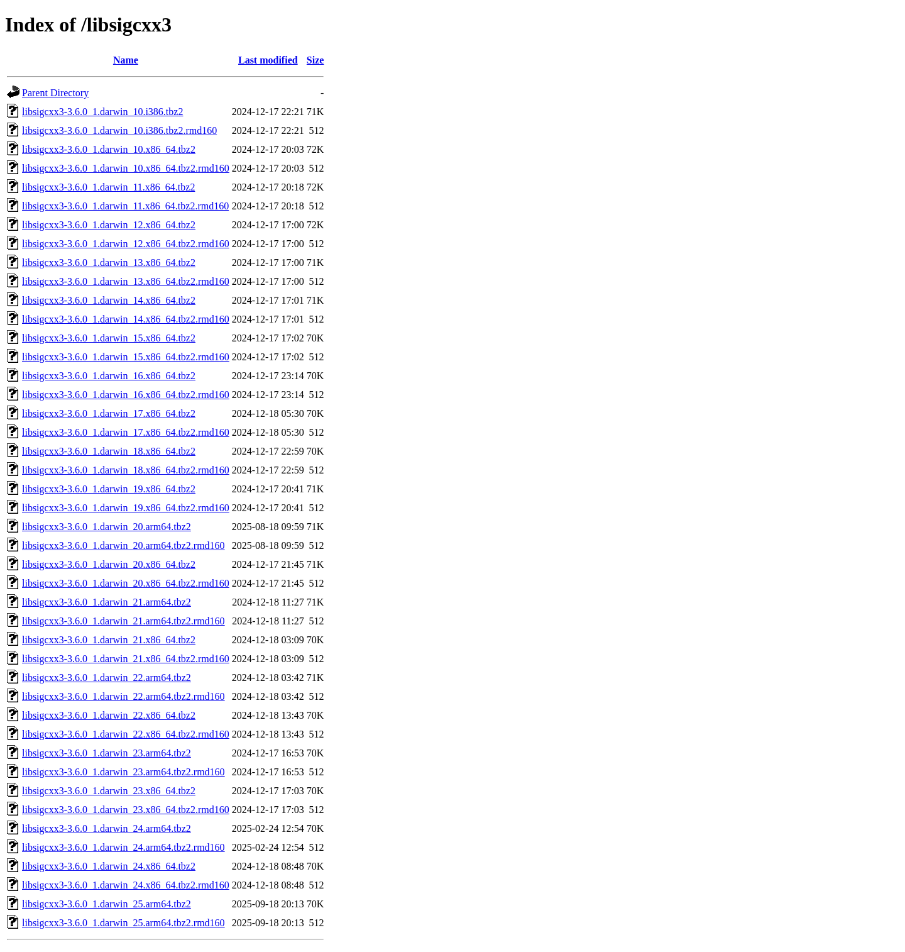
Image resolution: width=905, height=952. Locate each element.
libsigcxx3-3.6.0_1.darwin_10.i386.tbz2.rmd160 (119, 130)
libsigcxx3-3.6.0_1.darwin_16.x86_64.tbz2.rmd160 (125, 394)
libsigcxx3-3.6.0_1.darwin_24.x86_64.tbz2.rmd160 (125, 885)
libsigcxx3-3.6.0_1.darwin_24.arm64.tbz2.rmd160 (123, 847)
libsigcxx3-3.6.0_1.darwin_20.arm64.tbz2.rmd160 (123, 545)
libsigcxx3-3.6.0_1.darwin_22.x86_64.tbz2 (108, 715)
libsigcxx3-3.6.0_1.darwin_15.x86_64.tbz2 (108, 338)
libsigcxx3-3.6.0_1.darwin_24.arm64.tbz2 (106, 828)
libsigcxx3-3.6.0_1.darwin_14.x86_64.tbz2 (108, 300)
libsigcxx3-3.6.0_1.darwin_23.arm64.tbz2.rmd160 (123, 772)
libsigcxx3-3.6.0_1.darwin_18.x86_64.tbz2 (108, 451)
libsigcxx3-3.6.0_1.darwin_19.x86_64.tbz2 (108, 489)
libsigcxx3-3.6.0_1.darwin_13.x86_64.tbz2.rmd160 (125, 281)
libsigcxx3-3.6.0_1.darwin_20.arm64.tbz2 (106, 526)
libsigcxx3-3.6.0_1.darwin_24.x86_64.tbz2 (108, 866)
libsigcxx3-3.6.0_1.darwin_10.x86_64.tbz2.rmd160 (125, 168)
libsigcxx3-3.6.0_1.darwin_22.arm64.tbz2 (106, 677)
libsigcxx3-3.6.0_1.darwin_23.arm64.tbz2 (106, 753)
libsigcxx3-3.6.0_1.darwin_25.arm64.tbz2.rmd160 (123, 922)
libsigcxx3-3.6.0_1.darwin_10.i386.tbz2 (102, 111)
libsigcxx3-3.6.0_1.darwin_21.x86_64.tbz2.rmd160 (125, 658)
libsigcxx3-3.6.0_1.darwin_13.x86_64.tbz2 (108, 262)
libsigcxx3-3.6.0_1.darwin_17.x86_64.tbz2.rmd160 (125, 432)
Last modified (268, 60)
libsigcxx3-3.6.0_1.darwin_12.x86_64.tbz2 (108, 224)
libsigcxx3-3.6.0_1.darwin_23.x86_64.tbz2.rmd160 (125, 809)
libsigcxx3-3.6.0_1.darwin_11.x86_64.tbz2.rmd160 (125, 206)
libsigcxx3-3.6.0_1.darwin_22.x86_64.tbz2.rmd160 (125, 734)
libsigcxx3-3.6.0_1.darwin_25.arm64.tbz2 (106, 904)
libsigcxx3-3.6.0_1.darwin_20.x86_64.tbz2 (108, 564)
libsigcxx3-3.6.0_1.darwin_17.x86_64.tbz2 (108, 413)
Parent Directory (55, 92)
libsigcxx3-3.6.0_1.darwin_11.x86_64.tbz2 (108, 187)
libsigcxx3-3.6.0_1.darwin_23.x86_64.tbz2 (108, 790)
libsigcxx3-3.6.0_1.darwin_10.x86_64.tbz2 (108, 149)
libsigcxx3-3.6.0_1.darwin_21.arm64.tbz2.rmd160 (123, 621)
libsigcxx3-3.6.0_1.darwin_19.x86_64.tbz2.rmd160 (125, 507)
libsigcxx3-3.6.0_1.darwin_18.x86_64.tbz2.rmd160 (125, 470)
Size (315, 60)
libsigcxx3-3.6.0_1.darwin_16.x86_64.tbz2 (108, 375)
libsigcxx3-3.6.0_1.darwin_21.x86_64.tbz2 (108, 639)
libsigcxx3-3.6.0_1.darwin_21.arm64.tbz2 (106, 602)
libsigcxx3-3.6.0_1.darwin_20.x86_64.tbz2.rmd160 (125, 583)
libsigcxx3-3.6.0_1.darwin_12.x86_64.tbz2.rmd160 (125, 243)
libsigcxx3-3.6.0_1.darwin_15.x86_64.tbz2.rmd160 (125, 356)
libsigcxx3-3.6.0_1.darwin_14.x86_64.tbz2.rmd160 (125, 319)
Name (125, 60)
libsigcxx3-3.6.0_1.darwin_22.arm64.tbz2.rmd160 (123, 696)
